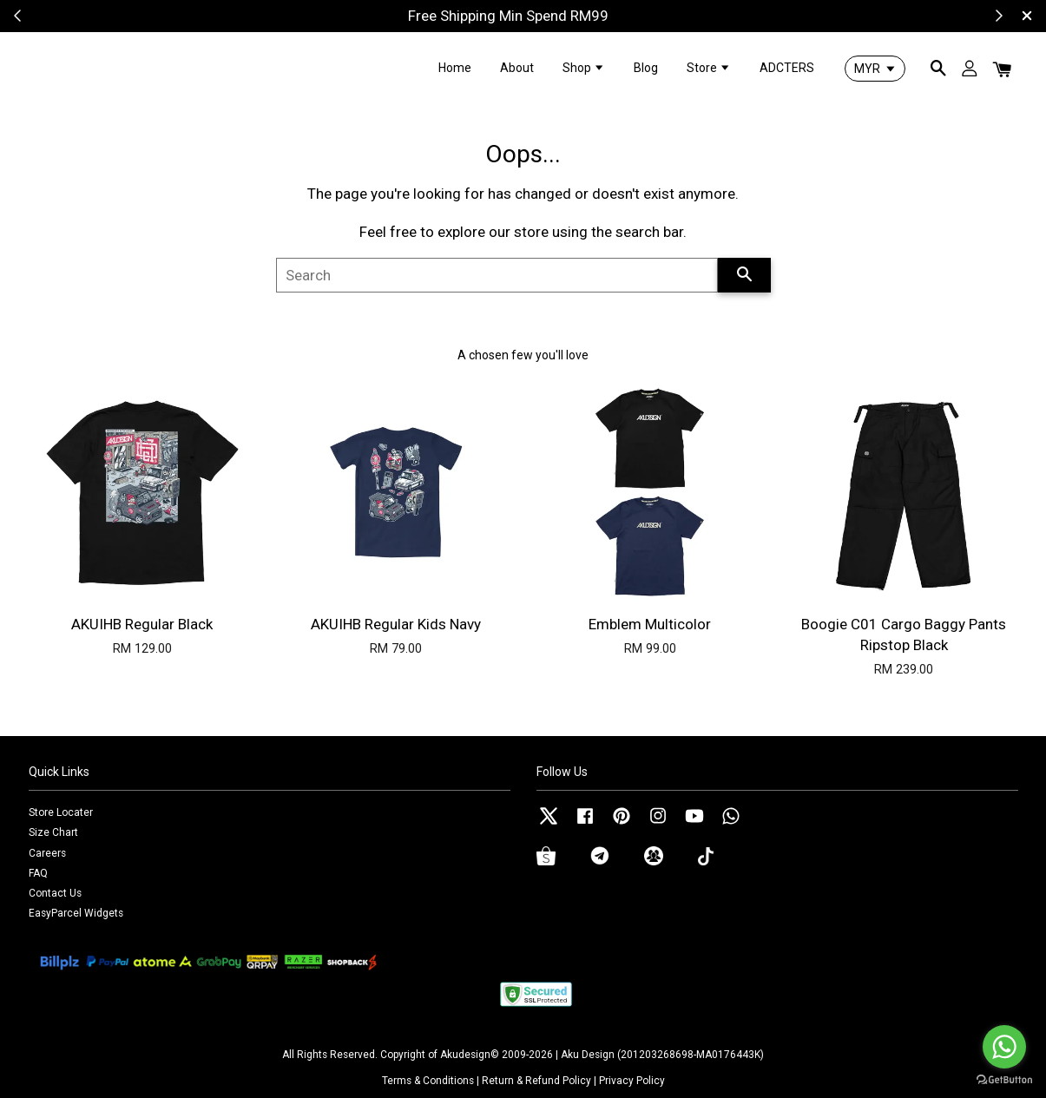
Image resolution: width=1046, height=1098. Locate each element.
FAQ (38, 873)
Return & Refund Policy (536, 1081)
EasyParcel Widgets (76, 913)
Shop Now (589, 15)
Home (454, 68)
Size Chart (53, 832)
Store (709, 68)
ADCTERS (787, 68)
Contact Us (55, 893)
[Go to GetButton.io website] (1004, 1080)
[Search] (497, 275)
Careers (47, 853)
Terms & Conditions (428, 1081)
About (517, 68)
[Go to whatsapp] (1004, 1046)
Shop (583, 68)
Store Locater (61, 812)
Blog (646, 68)
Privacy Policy (632, 1081)
